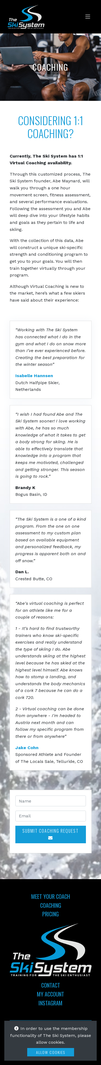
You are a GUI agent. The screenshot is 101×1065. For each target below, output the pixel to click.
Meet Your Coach (50, 896)
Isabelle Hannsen (34, 375)
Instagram (50, 1003)
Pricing (50, 914)
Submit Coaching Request (50, 834)
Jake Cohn (27, 747)
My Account (50, 994)
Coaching (50, 905)
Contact (50, 985)
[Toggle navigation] (88, 17)
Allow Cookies (50, 1052)
